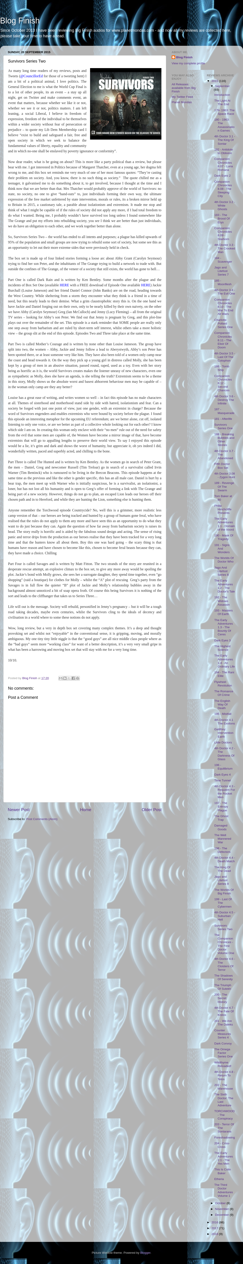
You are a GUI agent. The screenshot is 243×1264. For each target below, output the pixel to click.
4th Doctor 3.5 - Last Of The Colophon (224, 357)
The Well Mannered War (222, 838)
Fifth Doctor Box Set (222, 465)
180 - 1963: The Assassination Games (224, 125)
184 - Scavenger (223, 259)
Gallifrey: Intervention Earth (223, 733)
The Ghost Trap (221, 817)
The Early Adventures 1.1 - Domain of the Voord (224, 524)
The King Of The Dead (222, 869)
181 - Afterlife (223, 419)
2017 (215, 1228)
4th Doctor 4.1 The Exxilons (224, 721)
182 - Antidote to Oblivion (223, 151)
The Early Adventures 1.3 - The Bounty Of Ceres (223, 627)
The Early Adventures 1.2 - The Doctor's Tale (224, 586)
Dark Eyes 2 (222, 175)
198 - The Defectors (222, 850)
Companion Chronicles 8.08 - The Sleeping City (223, 189)
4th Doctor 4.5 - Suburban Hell (224, 916)
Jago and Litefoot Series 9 (221, 880)
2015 (215, 81)
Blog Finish (20, 20)
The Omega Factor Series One (223, 1053)
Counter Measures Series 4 (222, 1034)
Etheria (219, 1179)
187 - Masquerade (224, 411)
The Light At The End (222, 102)
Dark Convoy (223, 1043)
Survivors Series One (223, 426)
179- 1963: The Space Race (224, 112)
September (222, 86)
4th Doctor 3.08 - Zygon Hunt (224, 475)
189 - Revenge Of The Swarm (224, 486)
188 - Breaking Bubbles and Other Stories (224, 440)
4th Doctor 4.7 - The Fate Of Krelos (224, 1011)
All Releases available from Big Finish (184, 88)
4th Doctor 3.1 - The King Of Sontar (224, 140)
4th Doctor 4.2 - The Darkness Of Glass (224, 754)
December (222, 1214)
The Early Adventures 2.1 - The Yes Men (223, 1158)
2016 (215, 1222)
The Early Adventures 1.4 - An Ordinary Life (224, 661)
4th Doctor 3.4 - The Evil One (224, 291)
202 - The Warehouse (223, 1086)
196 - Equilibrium (223, 766)
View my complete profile (188, 63)
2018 (215, 1234)
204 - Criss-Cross (222, 1145)
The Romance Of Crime (223, 693)
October (221, 1203)
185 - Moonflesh (222, 282)
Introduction (222, 94)
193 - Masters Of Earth (223, 612)
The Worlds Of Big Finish (224, 891)
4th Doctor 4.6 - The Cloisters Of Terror (224, 964)
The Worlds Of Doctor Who (224, 559)
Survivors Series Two (223, 927)
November (222, 1209)
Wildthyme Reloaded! (222, 1064)
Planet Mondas (182, 102)
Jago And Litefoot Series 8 (221, 571)
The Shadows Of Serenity (223, 977)
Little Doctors (223, 742)
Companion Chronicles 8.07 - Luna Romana (223, 164)
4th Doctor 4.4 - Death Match (224, 859)
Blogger (145, 1252)
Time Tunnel (222, 780)
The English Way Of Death (222, 704)
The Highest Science (222, 648)
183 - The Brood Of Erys (222, 218)
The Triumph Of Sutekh (222, 987)
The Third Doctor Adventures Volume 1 (223, 1190)
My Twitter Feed (182, 96)
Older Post (152, 809)
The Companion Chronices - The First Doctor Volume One (224, 944)
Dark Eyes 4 (222, 774)
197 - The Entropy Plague (221, 806)
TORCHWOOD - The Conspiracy (224, 1114)
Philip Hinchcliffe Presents (222, 509)
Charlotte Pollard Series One (223, 323)
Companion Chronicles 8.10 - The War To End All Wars (223, 307)
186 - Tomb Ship (221, 368)
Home (85, 809)
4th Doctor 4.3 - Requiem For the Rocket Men (224, 792)
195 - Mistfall (222, 714)
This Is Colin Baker (222, 1171)
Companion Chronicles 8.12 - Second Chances (223, 383)
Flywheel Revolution (223, 683)
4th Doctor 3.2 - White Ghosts (224, 205)
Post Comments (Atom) (42, 819)
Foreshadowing (224, 1137)
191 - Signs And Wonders (222, 548)
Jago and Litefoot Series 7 (221, 271)
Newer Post (19, 809)
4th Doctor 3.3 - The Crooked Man (224, 248)
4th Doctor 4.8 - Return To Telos (224, 1075)
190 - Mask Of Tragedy (223, 537)
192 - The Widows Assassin (222, 601)
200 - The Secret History (220, 998)
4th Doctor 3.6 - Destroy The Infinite (224, 400)
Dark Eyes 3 (222, 640)
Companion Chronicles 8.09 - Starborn (223, 233)
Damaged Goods (220, 827)
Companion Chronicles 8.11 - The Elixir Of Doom (223, 340)
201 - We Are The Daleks (223, 1022)
